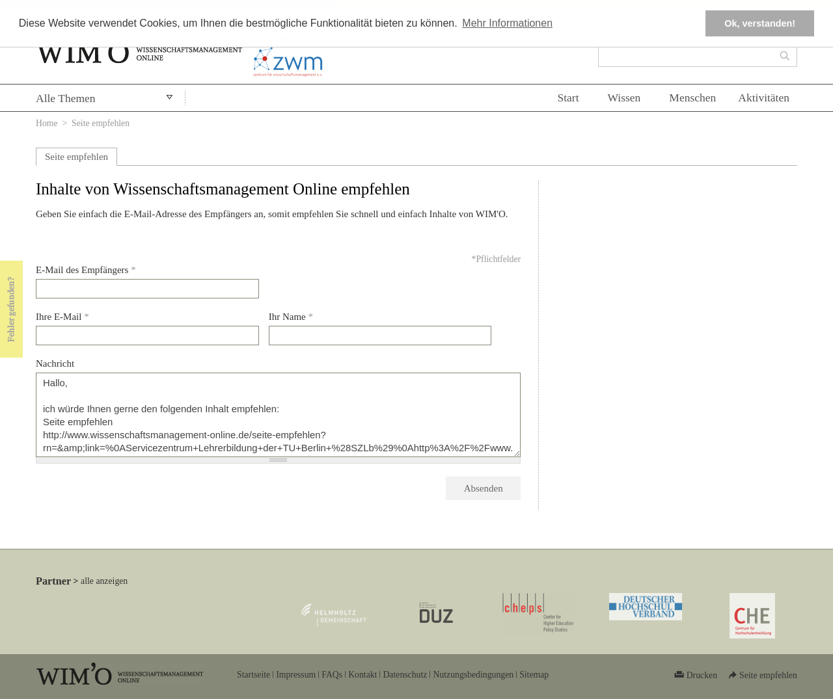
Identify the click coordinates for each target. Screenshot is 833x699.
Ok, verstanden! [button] (759, 23)
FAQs (331, 674)
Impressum (296, 674)
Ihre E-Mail (62, 316)
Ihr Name (291, 316)
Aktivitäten (763, 97)
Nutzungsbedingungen (473, 674)
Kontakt (362, 674)
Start (568, 97)
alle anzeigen (104, 581)
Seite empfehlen (76, 157)
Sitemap (534, 674)
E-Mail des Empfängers (86, 270)
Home (47, 123)
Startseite (253, 674)
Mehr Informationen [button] (507, 23)
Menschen (692, 97)
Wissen (624, 97)
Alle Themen (66, 98)
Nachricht (55, 363)
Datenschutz (405, 674)
